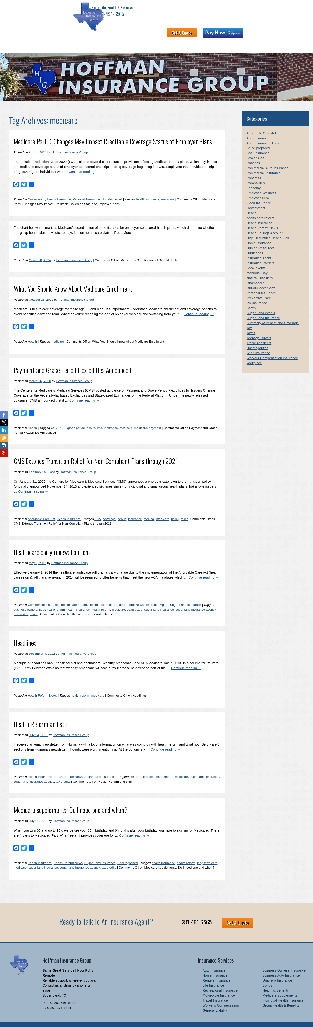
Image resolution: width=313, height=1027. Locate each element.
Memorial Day (257, 263)
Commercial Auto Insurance (267, 159)
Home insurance (259, 234)
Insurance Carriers (261, 254)
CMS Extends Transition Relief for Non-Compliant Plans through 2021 (96, 451)
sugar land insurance (159, 600)
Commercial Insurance (44, 595)
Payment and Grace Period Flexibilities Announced (72, 360)
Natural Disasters (260, 268)
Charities (253, 154)
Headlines (25, 633)
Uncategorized (112, 190)
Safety (251, 298)
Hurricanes (255, 244)
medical (149, 509)
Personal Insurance (86, 190)
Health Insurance (59, 190)
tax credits (21, 604)
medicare (167, 190)
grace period (76, 418)
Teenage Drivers (259, 328)
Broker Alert (255, 149)
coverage (109, 509)
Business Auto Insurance (281, 966)
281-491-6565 (70, 17)
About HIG (107, 35)
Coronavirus (256, 174)
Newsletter (261, 35)
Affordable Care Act (41, 509)
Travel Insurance (215, 991)
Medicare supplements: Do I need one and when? (70, 800)
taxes (34, 604)
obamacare (135, 600)
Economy (254, 179)
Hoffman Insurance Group (70, 143)
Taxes (251, 323)
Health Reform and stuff (42, 714)
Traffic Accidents (259, 333)
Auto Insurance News (263, 134)
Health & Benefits (79, 35)
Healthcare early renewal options (52, 542)
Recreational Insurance (220, 981)
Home (12, 35)
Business (52, 35)
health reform (101, 600)
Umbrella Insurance (277, 971)
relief (184, 509)
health (91, 418)
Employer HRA (258, 189)
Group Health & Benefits (281, 996)
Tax (249, 318)
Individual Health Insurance (283, 991)
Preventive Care (259, 288)
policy (175, 509)
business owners (25, 600)
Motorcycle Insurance (219, 986)
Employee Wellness (261, 184)
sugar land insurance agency (196, 600)
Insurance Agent (156, 595)
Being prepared (258, 139)
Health (32, 332)
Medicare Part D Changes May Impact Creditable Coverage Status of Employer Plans (113, 132)
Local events (256, 258)
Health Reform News (129, 595)
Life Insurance (213, 976)
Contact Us (236, 35)
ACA (97, 509)
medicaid (126, 418)
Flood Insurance (259, 194)
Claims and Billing (207, 35)
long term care (207, 853)
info (99, 418)
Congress (254, 169)
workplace (254, 353)
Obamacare (255, 273)
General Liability (215, 1001)
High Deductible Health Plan (268, 229)
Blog (295, 35)
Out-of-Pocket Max (261, 278)
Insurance (111, 418)
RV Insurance (257, 293)
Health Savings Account (265, 224)
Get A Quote (224, 13)
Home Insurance (215, 966)
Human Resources (261, 239)
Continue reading (84, 162)
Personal (30, 35)
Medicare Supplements (280, 986)
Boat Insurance (258, 144)
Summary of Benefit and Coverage (273, 313)
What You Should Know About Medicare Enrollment (73, 279)
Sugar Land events (261, 303)
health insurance (147, 190)
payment (155, 418)
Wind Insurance (258, 343)
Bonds (267, 976)
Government (36, 190)
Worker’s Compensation (221, 996)
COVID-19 (58, 418)
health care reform (74, 595)
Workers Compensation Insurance (272, 348)
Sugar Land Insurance (185, 595)
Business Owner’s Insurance (284, 961)
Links (281, 35)
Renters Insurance (216, 971)
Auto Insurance (258, 129)
